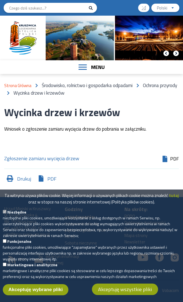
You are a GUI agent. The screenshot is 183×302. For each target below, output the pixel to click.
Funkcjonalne (19, 244)
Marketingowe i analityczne (32, 267)
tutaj (174, 198)
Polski (168, 8)
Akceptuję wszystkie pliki (125, 292)
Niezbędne (16, 214)
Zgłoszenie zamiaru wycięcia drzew (41, 159)
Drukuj (24, 179)
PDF (52, 179)
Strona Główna (17, 85)
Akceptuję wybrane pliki (35, 292)
